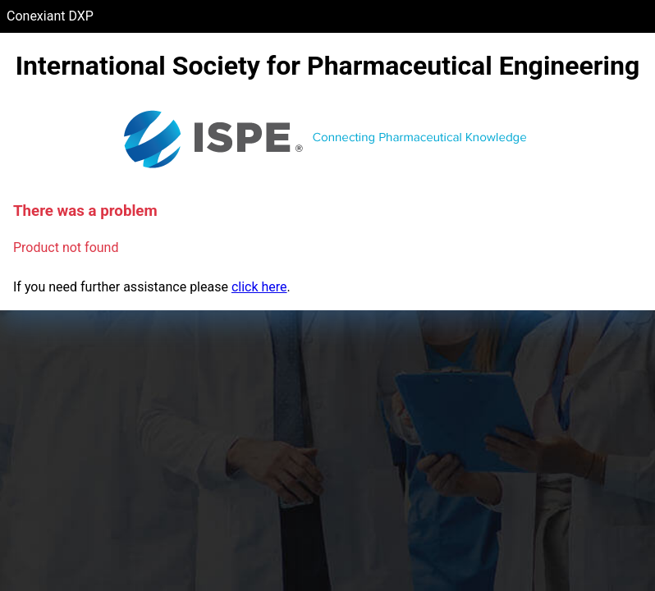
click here (259, 287)
